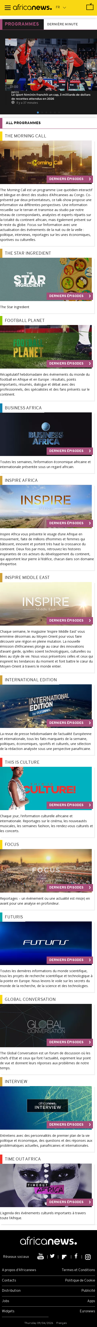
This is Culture (22, 762)
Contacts (9, 1280)
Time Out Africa (23, 1159)
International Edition (31, 680)
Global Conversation (30, 1000)
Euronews (87, 1311)
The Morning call (25, 136)
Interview (16, 1082)
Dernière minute (62, 24)
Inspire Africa (21, 480)
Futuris (14, 917)
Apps (91, 1301)
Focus (12, 845)
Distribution (11, 1291)
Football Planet (25, 321)
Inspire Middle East (27, 578)
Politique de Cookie (80, 1280)
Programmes (22, 24)
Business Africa (23, 408)
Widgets (8, 1311)
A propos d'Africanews (19, 1270)
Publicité (88, 1291)
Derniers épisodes (66, 179)
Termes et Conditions (78, 1270)
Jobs (5, 1301)
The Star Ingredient (28, 253)
